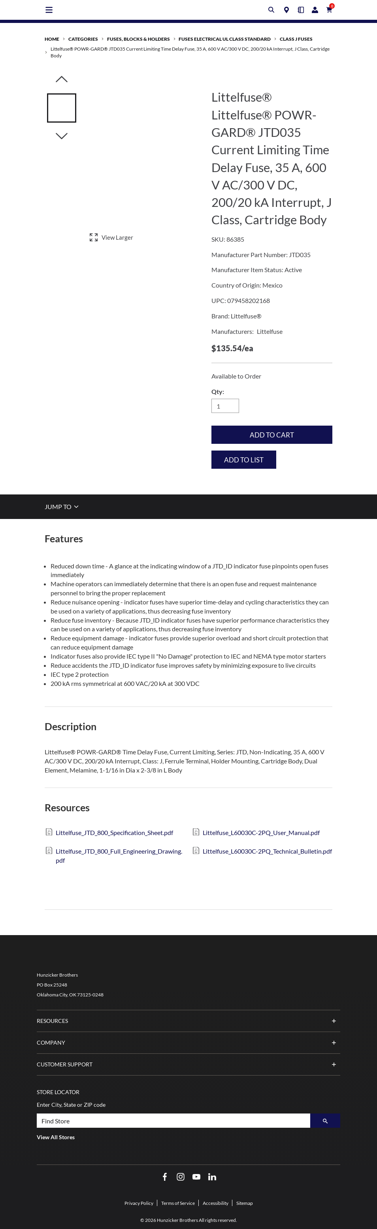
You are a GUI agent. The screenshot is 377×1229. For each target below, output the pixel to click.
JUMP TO (62, 506)
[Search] (325, 1120)
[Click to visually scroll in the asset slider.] (62, 79)
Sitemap (244, 1203)
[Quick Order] (301, 10)
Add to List (244, 460)
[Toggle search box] (271, 10)
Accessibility (215, 1203)
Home (52, 39)
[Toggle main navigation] (49, 10)
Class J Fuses (296, 39)
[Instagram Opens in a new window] (181, 1177)
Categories (83, 39)
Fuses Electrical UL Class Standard (225, 39)
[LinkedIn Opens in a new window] (212, 1177)
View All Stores (56, 1137)
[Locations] (286, 10)
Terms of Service (178, 1203)
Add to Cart (272, 435)
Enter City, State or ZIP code (71, 1104)
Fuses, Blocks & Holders (138, 39)
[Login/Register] (315, 10)
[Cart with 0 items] (329, 10)
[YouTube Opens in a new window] (196, 1177)
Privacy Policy (138, 1203)
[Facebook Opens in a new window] (165, 1177)
